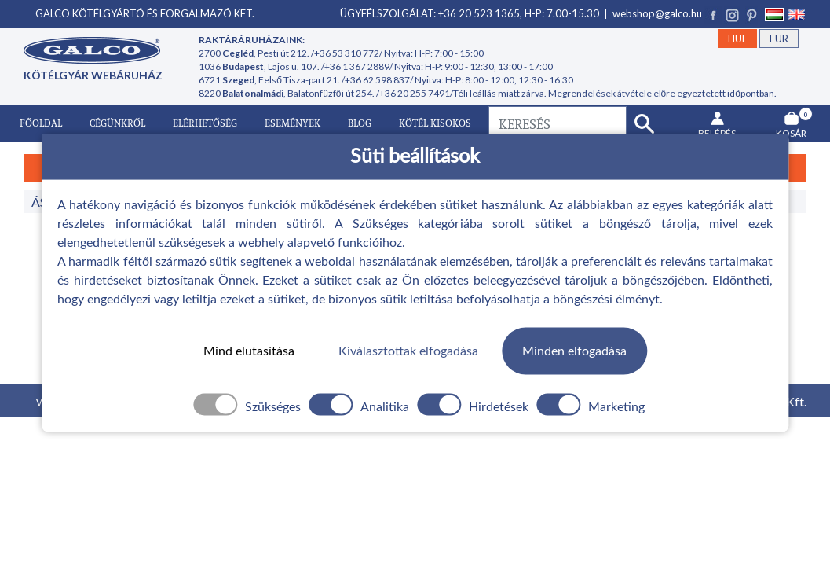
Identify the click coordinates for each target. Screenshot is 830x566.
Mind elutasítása (248, 350)
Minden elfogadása (574, 350)
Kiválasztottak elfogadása (408, 350)
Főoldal (41, 123)
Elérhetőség (205, 123)
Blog (359, 123)
